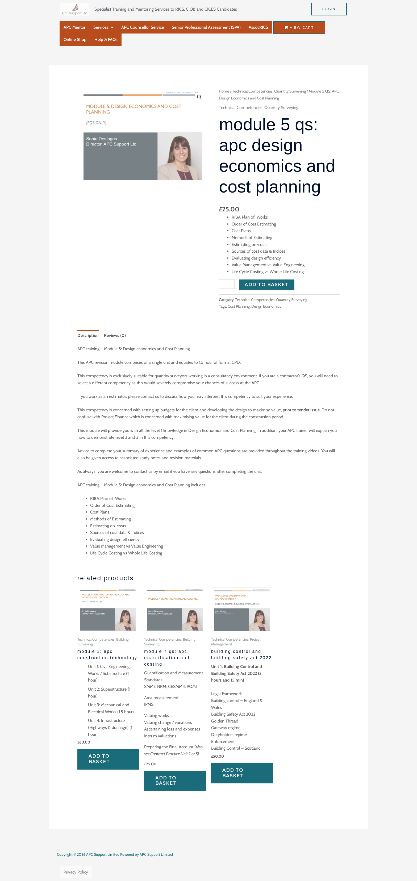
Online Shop (75, 39)
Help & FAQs (106, 39)
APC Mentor (74, 27)
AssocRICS (258, 27)
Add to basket (267, 284)
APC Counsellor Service (142, 27)
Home (224, 91)
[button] (103, 27)
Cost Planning (239, 306)
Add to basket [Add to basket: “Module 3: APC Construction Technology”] (99, 759)
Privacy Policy (76, 872)
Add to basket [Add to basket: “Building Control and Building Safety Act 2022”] (233, 773)
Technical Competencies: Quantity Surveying (269, 91)
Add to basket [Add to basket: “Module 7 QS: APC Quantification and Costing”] (166, 780)
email (164, 471)
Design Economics (266, 306)
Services (103, 27)
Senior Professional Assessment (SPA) (206, 27)
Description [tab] (88, 335)
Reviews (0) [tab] (115, 335)
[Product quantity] (226, 284)
